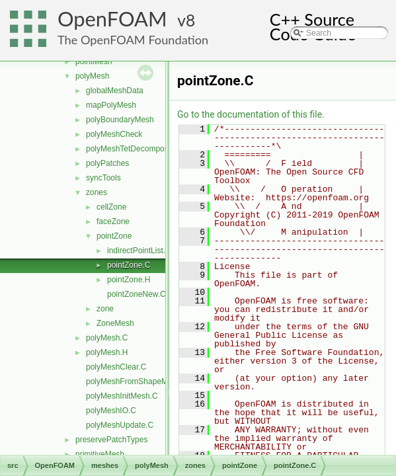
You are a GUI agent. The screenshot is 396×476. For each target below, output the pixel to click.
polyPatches (107, 163)
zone (105, 308)
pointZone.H (128, 279)
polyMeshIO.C (111, 410)
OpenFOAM (112, 19)
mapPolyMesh (111, 105)
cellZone (111, 207)
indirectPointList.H (139, 250)
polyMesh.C (107, 337)
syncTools (103, 177)
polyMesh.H (107, 352)
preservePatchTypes (111, 439)
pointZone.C (128, 265)
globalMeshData (114, 90)
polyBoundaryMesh (120, 119)
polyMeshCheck (114, 134)
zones (96, 192)
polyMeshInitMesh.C (122, 396)
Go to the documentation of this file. (251, 114)
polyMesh (92, 76)
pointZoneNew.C (136, 294)
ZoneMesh (115, 323)
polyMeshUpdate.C (119, 425)
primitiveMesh (99, 454)
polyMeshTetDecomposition (134, 148)
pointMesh (93, 61)
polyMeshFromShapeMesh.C (137, 381)
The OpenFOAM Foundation (133, 39)
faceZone (113, 221)
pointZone (114, 236)
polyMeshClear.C (116, 367)
